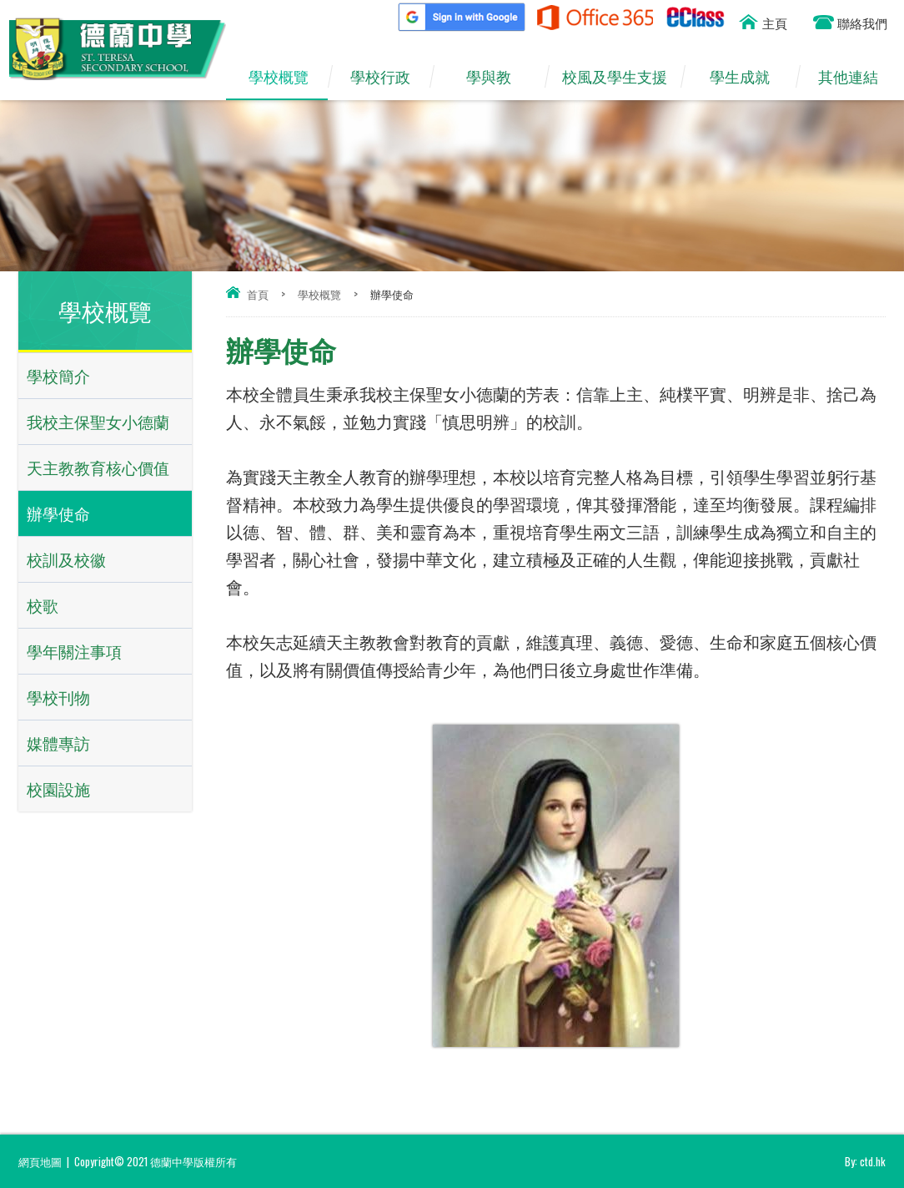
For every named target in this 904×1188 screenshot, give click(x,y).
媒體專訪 (58, 742)
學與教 (497, 76)
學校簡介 (58, 375)
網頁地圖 (40, 1161)
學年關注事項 (74, 650)
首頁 (258, 294)
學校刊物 (58, 696)
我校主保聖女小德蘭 (98, 421)
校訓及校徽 (66, 559)
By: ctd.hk (865, 1161)
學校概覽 (287, 76)
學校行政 (388, 76)
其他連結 (856, 76)
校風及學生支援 (621, 76)
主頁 (774, 22)
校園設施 (58, 788)
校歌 (42, 605)
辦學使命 (58, 513)
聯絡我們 (862, 22)
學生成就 (748, 76)
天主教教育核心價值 (98, 467)
